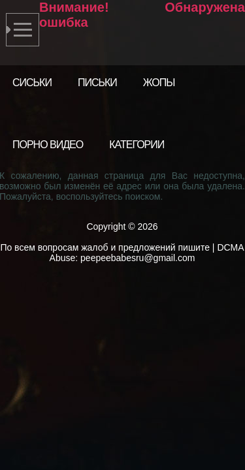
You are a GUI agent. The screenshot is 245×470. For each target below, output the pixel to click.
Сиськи (32, 82)
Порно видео (47, 144)
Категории (136, 144)
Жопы (159, 82)
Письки (97, 82)
